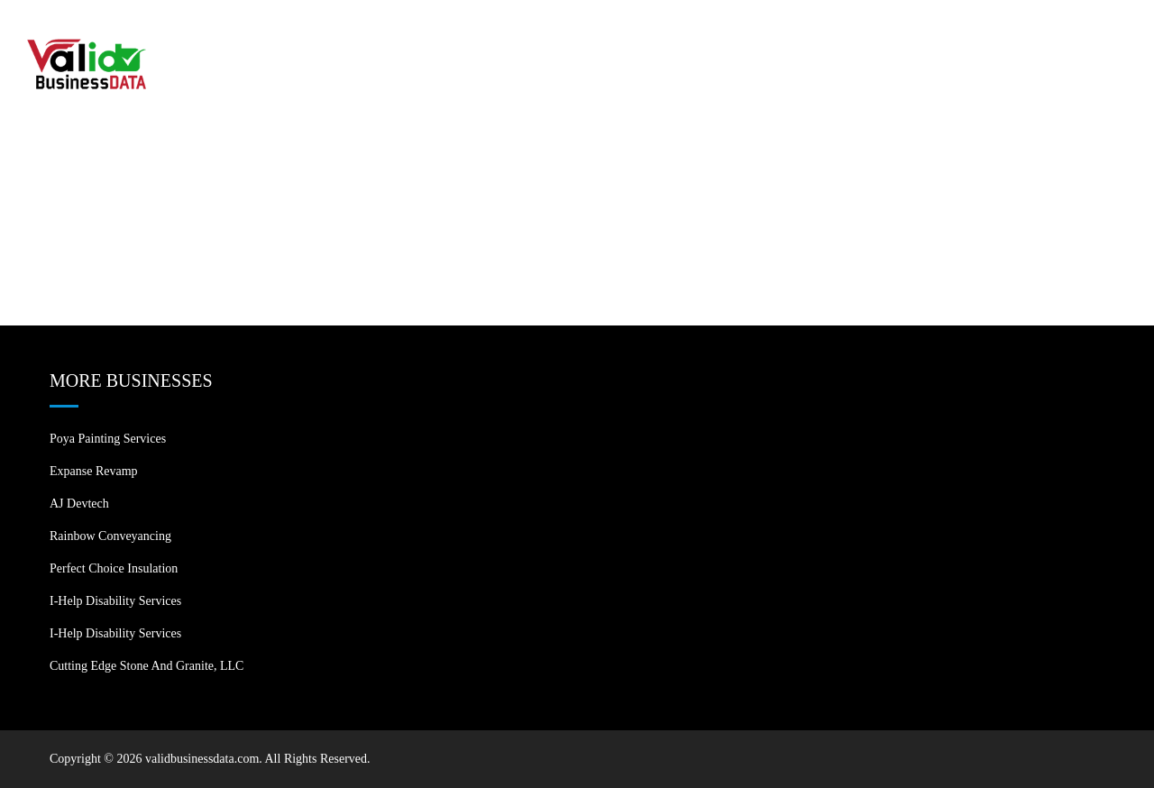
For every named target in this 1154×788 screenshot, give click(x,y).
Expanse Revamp (94, 471)
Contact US (1074, 35)
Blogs (984, 35)
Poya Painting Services (108, 438)
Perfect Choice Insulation (114, 568)
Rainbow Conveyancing (110, 536)
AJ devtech (79, 503)
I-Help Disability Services (115, 601)
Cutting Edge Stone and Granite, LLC (146, 666)
